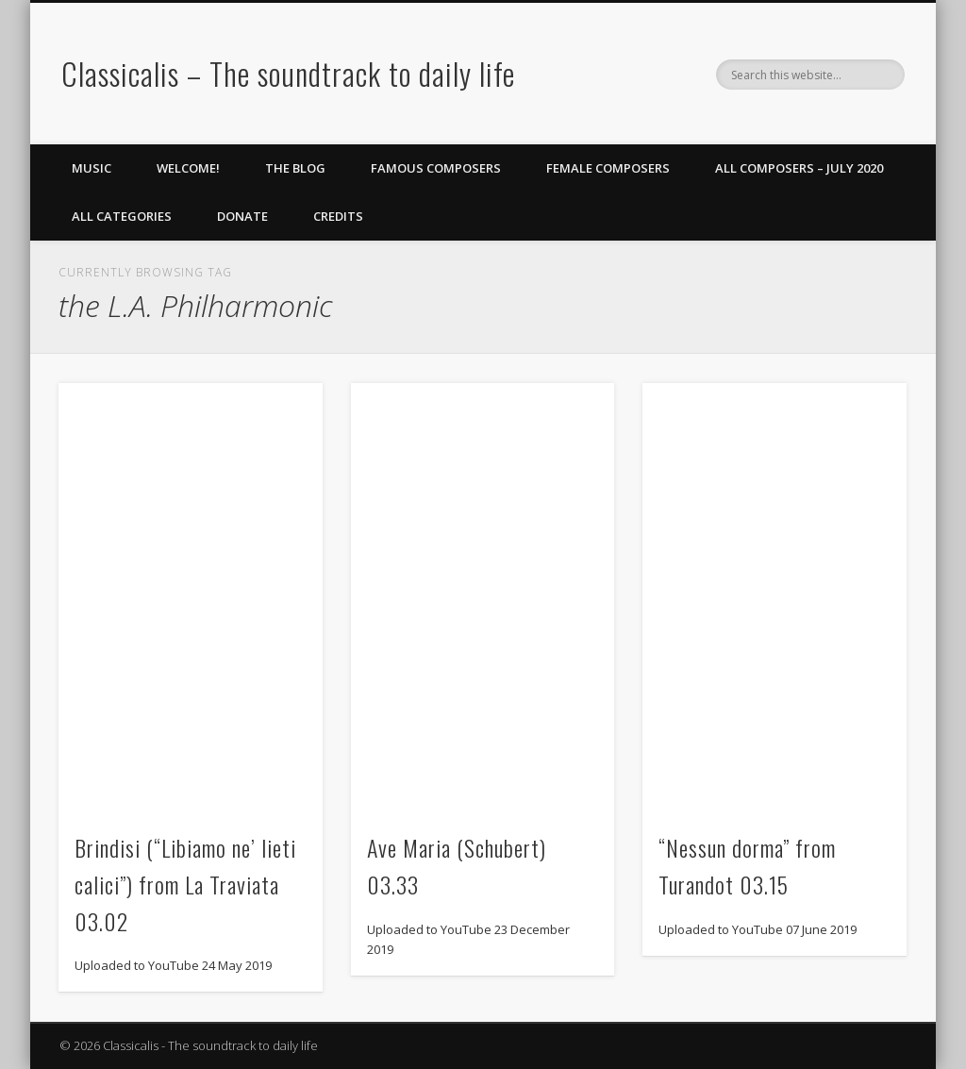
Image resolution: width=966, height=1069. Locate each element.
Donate (242, 216)
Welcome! (188, 167)
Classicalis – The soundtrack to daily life (288, 73)
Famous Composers (436, 167)
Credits (338, 216)
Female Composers (608, 167)
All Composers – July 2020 (799, 167)
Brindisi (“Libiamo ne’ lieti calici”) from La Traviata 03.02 (185, 884)
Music (91, 167)
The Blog (295, 167)
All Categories (122, 216)
